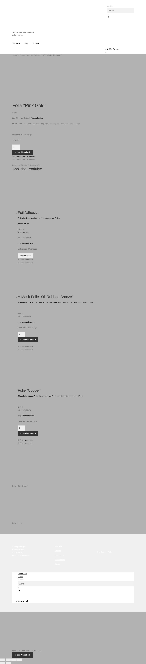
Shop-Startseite (18, 55)
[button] (23, 156)
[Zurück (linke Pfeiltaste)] (2, 663)
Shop (26, 43)
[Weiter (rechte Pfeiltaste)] (8, 663)
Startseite (16, 43)
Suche (109, 6)
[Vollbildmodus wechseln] (8, 660)
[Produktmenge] (16, 147)
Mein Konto (22, 574)
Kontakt (36, 43)
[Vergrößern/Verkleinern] (2, 660)
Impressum (59, 555)
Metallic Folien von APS (36, 55)
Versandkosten (37, 118)
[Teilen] (13, 660)
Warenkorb (23, 601)
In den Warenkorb (22, 152)
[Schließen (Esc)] (19, 660)
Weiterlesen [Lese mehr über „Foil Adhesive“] (25, 256)
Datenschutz (60, 560)
